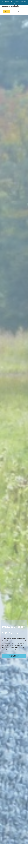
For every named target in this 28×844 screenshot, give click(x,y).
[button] (6, 11)
